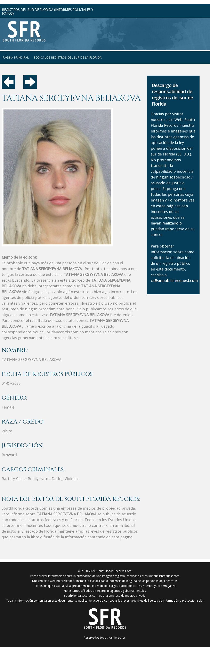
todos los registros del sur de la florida (68, 57)
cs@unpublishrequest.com (162, 576)
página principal (15, 57)
